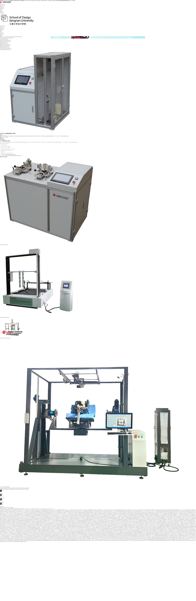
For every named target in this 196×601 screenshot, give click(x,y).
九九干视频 (31, 518)
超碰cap (43, 535)
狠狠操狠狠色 (44, 539)
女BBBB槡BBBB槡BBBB (37, 514)
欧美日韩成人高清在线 (13, 519)
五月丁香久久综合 (75, 521)
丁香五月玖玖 (93, 539)
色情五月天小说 (22, 534)
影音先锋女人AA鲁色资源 (144, 514)
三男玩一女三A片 (135, 520)
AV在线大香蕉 (9, 518)
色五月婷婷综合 (108, 521)
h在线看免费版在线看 (47, 540)
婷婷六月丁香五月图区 (81, 540)
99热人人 (144, 518)
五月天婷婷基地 (189, 533)
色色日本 (69, 520)
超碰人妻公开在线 (32, 525)
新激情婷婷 (145, 520)
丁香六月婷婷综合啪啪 (83, 535)
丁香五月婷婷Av (106, 520)
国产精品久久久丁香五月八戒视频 (189, 514)
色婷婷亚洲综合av (81, 526)
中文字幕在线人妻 (98, 528)
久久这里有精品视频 (101, 521)
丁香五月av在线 (10, 541)
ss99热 (173, 521)
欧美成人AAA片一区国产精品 (52, 514)
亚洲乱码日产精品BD (18, 535)
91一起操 (134, 512)
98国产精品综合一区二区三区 (175, 534)
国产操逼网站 (72, 526)
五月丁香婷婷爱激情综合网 (61, 521)
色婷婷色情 (77, 518)
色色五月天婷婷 (185, 532)
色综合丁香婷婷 (55, 521)
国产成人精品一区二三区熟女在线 (83, 528)
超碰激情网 (81, 533)
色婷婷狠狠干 (128, 532)
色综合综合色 (23, 526)
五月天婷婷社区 (176, 535)
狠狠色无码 (164, 540)
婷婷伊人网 (121, 539)
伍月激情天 (154, 532)
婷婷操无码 (151, 519)
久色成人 (194, 528)
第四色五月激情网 (192, 520)
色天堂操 (120, 513)
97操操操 (38, 540)
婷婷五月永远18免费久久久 (33, 526)
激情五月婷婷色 (42, 540)
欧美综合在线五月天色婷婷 (92, 528)
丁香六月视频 (24, 540)
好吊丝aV (64, 528)
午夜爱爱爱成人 (183, 525)
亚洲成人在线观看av (191, 515)
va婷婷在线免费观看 (58, 520)
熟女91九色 (159, 539)
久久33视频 (28, 533)
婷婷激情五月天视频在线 (172, 528)
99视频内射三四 (98, 535)
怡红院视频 (31, 528)
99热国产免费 (70, 521)
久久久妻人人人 (110, 515)
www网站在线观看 (64, 533)
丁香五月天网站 (140, 540)
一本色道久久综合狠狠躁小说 (94, 513)
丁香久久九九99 (82, 519)
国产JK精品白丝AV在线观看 (59, 525)
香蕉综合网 (88, 520)
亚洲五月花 (182, 539)
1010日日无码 (123, 528)
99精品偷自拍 (150, 512)
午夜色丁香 (66, 520)
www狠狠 (4, 539)
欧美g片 (164, 526)
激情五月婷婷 (110, 525)
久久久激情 (149, 513)
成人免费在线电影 (96, 527)
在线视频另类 (9, 540)
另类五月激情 (86, 526)
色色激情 (110, 533)
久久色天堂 (173, 518)
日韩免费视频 (134, 518)
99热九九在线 (63, 520)
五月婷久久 (64, 525)
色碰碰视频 (87, 525)
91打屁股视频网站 (166, 525)
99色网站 (135, 535)
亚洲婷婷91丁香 (105, 513)
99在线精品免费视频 (131, 535)
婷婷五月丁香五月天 (149, 525)
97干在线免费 (162, 519)
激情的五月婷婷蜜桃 (147, 539)
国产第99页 (102, 520)
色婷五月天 (158, 525)
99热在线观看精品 (21, 541)
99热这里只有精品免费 (19, 525)
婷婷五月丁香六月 (132, 528)
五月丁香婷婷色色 (147, 534)
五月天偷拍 (171, 527)
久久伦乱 (6, 539)
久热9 (176, 512)
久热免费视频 (122, 525)
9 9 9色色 (104, 533)
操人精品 (161, 532)
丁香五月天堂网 (91, 525)
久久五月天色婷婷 (104, 512)
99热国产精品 (158, 532)
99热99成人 (21, 521)
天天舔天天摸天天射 (188, 513)
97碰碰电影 (13, 521)
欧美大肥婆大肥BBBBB (81, 521)
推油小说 (53, 515)
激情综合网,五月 (192, 521)
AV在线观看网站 (175, 527)
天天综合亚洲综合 (159, 521)
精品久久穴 (84, 518)
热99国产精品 (131, 539)
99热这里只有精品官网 (72, 532)
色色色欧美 (99, 534)
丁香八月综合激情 (98, 520)
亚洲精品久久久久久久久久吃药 (20, 515)
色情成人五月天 (155, 525)
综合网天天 (67, 515)
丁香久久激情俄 (149, 520)
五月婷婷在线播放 (27, 525)
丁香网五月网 (47, 532)
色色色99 (21, 514)
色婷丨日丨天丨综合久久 (6, 513)
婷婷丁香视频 (184, 528)
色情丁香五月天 (53, 519)
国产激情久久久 (68, 519)
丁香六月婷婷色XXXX (113, 521)
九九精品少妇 (60, 535)
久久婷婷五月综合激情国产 (46, 525)
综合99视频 (169, 514)
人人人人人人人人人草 (192, 539)
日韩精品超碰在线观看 (63, 526)
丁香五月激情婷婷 (102, 539)
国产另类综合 (150, 514)
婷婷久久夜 (45, 527)
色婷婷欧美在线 (17, 539)
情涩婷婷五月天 (50, 533)
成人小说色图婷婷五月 (126, 539)
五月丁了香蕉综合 (46, 513)
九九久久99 (145, 515)
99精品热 (50, 513)
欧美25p (87, 534)
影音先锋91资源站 (148, 518)
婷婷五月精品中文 (115, 525)
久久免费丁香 (184, 520)
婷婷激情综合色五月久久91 (95, 515)
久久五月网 (8, 519)
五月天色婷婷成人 (174, 513)
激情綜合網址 (14, 515)
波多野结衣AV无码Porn (29, 540)
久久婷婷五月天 (41, 513)
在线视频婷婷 (173, 539)
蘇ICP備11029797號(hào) (25, 489)
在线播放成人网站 (31, 535)
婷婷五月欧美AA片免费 (179, 520)
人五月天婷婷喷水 (113, 519)
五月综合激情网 (96, 532)
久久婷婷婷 (33, 534)
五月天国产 (100, 515)
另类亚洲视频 (185, 526)
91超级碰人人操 (166, 519)
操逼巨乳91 (138, 513)
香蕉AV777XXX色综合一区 (61, 532)
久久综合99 (167, 515)
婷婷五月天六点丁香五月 (116, 514)
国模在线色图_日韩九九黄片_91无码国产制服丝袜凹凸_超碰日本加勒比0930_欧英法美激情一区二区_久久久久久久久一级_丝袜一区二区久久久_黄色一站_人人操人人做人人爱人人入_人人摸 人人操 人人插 (26, 508)
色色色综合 (168, 512)
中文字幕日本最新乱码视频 (121, 540)
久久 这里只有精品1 (52, 520)
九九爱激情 (174, 520)
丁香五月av (12, 514)
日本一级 (183, 514)
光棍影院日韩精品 (49, 518)
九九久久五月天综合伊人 (103, 514)
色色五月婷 (17, 518)
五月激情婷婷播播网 (120, 527)
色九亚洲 (174, 512)
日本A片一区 (8, 532)
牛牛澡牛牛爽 (135, 519)
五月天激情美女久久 (164, 527)
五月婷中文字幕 (17, 521)
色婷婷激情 (182, 526)
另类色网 (44, 520)
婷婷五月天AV (28, 518)
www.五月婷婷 (99, 540)
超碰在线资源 (73, 525)
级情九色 (171, 521)
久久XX (178, 512)
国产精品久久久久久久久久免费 (77, 534)
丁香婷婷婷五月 (150, 532)
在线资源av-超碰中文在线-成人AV (75, 535)
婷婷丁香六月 (155, 521)
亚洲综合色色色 (85, 515)
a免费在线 (94, 525)
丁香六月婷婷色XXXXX (21, 527)
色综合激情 (123, 534)
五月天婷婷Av (158, 519)
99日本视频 (178, 526)
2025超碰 (154, 519)
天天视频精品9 (67, 540)
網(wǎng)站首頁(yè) (2, 4)
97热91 (115, 532)
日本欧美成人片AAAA (74, 520)
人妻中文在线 (96, 534)
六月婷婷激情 (147, 533)
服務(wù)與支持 (2, 8)
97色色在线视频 (36, 518)
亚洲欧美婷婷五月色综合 (131, 525)
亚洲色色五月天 (78, 519)
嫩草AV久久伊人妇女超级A (117, 528)
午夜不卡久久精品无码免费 (187, 512)
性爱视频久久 (113, 533)
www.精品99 (62, 540)
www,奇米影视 (27, 526)
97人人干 (178, 514)
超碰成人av (138, 527)
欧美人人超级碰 (172, 540)
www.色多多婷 (139, 519)
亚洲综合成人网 (113, 534)
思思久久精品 (140, 525)
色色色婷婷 (69, 535)
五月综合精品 (124, 532)
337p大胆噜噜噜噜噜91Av (118, 534)
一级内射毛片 (191, 532)
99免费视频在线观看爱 (164, 535)
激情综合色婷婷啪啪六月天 (130, 533)
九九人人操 (37, 513)
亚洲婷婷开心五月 (57, 515)
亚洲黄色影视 (26, 534)
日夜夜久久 (13, 540)
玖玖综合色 (109, 534)
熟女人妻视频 (79, 513)
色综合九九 (105, 534)
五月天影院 (179, 539)
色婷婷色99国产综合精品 (92, 535)
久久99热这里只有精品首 (130, 512)
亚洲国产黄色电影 (29, 539)
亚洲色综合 (168, 540)
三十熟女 (113, 513)
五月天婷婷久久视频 (4, 515)
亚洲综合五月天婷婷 (124, 533)
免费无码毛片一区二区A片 (139, 518)
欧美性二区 (41, 520)
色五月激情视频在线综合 (44, 514)
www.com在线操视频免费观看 (180, 519)
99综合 (10, 533)
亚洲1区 (143, 512)
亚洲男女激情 (87, 518)
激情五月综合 (92, 532)
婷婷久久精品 (78, 514)
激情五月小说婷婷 (171, 525)
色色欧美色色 (131, 519)
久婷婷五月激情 (47, 528)
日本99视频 (89, 534)
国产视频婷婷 (156, 515)
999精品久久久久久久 (115, 515)
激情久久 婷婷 (89, 521)
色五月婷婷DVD (14, 525)
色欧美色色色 (118, 526)
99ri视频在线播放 (100, 513)
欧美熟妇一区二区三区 (27, 532)
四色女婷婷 (158, 535)
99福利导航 (139, 514)
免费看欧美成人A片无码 (141, 532)
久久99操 (143, 534)
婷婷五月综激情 (58, 526)
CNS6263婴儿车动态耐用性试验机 (39, 281)
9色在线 (65, 534)
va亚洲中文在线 (93, 533)
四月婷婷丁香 (37, 539)
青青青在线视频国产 (83, 520)
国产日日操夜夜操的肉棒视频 (160, 518)
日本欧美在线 (107, 525)
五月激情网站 (135, 513)
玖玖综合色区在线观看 (131, 515)
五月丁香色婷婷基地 (25, 514)
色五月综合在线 (101, 527)
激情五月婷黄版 (170, 518)
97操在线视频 (117, 533)
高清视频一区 (40, 515)
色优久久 (25, 541)
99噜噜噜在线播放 (114, 527)
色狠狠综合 (12, 528)
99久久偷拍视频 (87, 513)
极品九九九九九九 (55, 532)
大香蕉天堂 (95, 518)
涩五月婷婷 (145, 527)
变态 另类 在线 (5, 521)
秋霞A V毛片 (6, 525)
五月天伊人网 (35, 533)
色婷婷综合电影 (187, 539)
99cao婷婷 (192, 513)
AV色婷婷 (122, 513)
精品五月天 (102, 540)
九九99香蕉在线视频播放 (104, 528)
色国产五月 (158, 513)
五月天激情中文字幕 (177, 540)
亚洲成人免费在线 (185, 535)
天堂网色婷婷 (164, 521)
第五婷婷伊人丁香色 (15, 520)
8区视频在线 (17, 541)
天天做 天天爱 (118, 539)
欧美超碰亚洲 (18, 514)
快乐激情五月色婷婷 (108, 532)
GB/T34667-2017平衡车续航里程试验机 (12, 328)
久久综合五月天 (83, 525)
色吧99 (181, 514)
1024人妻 (153, 515)
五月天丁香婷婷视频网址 (164, 513)
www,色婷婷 (112, 540)
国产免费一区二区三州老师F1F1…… (62, 513)
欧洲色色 (121, 532)
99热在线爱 (20, 540)
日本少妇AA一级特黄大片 (182, 518)
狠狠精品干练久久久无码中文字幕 (184, 534)
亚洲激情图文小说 (72, 515)
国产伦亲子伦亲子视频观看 (128, 514)
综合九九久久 (10, 525)
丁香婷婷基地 (45, 518)
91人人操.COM (9, 514)
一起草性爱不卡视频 (176, 532)
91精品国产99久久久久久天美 (90, 527)
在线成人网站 (49, 526)
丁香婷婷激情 (79, 520)
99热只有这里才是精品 (62, 527)
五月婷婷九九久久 (127, 528)
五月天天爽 (123, 515)
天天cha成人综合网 (135, 540)
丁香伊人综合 (98, 525)
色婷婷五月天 (191, 534)
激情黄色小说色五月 (72, 519)
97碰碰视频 (177, 528)
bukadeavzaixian (28, 512)
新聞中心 (1, 9)
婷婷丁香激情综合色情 (49, 539)
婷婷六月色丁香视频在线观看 (84, 514)
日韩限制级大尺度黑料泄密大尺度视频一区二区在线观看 (131, 526)
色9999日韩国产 (97, 539)
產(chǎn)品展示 (2, 7)
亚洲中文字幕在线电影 (177, 525)
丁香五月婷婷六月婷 (40, 518)
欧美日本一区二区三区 (8, 534)
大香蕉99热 (34, 513)
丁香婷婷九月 (63, 518)
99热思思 (172, 514)
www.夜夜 (156, 512)
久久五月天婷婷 (113, 539)
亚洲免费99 (19, 520)
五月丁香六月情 (139, 539)
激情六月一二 (94, 526)
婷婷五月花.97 (35, 540)
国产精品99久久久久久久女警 (159, 514)
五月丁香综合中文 (154, 520)
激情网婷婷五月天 (18, 519)
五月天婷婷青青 (25, 521)
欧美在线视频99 (26, 520)
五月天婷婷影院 (29, 527)
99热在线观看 (159, 527)
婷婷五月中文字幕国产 (113, 526)
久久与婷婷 (146, 532)
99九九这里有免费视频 (58, 512)
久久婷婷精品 (180, 528)
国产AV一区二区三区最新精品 (189, 525)
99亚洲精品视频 (124, 520)
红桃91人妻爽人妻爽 (46, 512)
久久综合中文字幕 (184, 533)
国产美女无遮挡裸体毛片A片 (34, 532)
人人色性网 (136, 528)
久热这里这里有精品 (17, 534)
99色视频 (11, 532)
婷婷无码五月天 (45, 533)
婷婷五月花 (71, 534)
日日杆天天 (67, 518)
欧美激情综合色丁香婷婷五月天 (31, 521)
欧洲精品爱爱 (167, 526)
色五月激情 (54, 528)
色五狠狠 (32, 512)
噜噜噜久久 (61, 539)
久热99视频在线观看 (119, 519)
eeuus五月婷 (120, 512)
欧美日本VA (126, 515)
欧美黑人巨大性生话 (142, 521)
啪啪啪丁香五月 (68, 528)
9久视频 (177, 539)
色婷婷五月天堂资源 (78, 525)
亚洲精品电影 (142, 535)
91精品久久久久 (137, 515)
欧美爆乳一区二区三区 (52, 512)
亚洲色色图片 (126, 525)
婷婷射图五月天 (10, 520)
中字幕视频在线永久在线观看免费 (75, 533)
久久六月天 (29, 534)
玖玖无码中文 (7, 512)
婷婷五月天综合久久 (6, 526)
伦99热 (15, 514)
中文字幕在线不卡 (122, 521)
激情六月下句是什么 (77, 539)
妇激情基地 (160, 528)
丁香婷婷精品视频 (77, 532)
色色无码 (172, 520)
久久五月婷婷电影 (63, 519)
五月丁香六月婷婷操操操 (170, 535)
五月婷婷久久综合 (6, 533)
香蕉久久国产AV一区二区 (11, 535)
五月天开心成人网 (70, 514)
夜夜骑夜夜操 (152, 539)
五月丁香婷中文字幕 (121, 535)
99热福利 (111, 518)
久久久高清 (184, 521)
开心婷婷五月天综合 (31, 520)
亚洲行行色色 (122, 526)
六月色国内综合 (83, 513)
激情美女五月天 (110, 527)
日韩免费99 (3, 520)
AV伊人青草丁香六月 (37, 520)
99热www (51, 525)
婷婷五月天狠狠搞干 (135, 514)
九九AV (194, 525)
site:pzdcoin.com (112, 512)
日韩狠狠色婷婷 (2, 525)
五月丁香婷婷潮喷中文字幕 (65, 512)
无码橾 (165, 515)
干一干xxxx (14, 532)
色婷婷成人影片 (5, 518)
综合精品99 (1, 528)
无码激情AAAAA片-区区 (168, 534)
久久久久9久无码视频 (55, 518)
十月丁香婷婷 (54, 533)
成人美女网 (59, 518)
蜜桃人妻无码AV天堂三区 (41, 532)
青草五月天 (108, 512)
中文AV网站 (52, 534)
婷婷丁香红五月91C (27, 528)
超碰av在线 (57, 533)
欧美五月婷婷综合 (98, 526)
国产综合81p (76, 527)
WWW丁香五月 (126, 513)
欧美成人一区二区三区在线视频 (153, 535)
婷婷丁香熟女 (143, 519)
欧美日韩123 (14, 512)
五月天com (10, 526)
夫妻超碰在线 (161, 540)
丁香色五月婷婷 (130, 527)
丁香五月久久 (117, 532)
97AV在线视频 (53, 526)
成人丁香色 (188, 521)
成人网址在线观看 (128, 534)
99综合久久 (66, 514)
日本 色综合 (167, 521)
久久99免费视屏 (191, 519)
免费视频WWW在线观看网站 (89, 512)
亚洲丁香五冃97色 (90, 514)
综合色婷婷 (40, 534)
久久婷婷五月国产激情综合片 (43, 526)
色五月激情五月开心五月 (96, 514)
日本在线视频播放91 (160, 526)
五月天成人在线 (51, 527)
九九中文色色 (174, 519)
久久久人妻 (189, 535)
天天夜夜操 (102, 526)
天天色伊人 (166, 518)
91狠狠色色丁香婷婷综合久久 (173, 515)
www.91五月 (147, 521)
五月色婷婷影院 (186, 515)
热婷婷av (168, 527)
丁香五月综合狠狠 (147, 519)
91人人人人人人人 (50, 521)
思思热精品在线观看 (134, 521)
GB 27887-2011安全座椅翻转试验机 (98, 413)
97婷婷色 (113, 520)
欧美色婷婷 (142, 527)
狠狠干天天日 (116, 512)
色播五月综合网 (37, 534)
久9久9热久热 (140, 534)
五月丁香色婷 (67, 521)
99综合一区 (10, 527)
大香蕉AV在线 (181, 521)
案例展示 (1, 10)
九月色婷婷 (192, 535)
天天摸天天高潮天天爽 (191, 540)
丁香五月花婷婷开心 (139, 512)
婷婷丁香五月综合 (131, 513)
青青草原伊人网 (52, 540)
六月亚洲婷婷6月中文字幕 (141, 533)
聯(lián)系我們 (2, 34)
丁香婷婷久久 (181, 512)
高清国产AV (76, 515)
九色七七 (169, 520)
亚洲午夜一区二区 (146, 526)
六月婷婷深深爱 (109, 513)
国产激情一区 (102, 519)
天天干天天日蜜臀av (56, 527)
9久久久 (61, 515)
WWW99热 (153, 514)
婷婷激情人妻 (162, 525)
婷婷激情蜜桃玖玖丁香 (165, 539)
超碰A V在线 (170, 519)
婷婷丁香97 (180, 533)
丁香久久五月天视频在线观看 (150, 540)
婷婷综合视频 (37, 521)
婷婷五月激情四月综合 (111, 528)
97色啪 (139, 521)
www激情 (158, 528)
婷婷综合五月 (163, 534)
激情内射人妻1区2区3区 (107, 540)
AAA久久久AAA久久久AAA (128, 540)
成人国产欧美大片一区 (166, 528)
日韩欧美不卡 (51, 528)
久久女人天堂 (3, 512)
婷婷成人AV (177, 518)
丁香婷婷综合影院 (186, 519)
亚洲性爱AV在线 (170, 513)
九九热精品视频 (21, 539)
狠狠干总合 (192, 512)
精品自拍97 (74, 514)
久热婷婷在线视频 (72, 539)
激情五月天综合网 (102, 525)
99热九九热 (127, 520)
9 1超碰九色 (132, 534)
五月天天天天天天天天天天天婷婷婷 (21, 512)
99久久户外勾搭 (61, 534)
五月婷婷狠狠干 (10, 515)
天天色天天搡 (149, 528)
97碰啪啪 (22, 520)
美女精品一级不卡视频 (40, 533)
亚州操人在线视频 (76, 526)
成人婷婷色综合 (188, 518)
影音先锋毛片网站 (122, 514)
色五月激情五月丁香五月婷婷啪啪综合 (152, 527)
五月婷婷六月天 (11, 513)
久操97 (188, 532)
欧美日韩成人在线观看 (6, 527)
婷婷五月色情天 (23, 519)
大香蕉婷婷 (188, 520)
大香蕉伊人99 (11, 512)
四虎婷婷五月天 (96, 521)
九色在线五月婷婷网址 (107, 526)
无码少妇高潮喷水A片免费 (82, 527)
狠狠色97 (150, 533)
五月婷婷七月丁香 (5, 541)
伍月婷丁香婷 (146, 512)
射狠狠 (105, 521)
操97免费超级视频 (35, 528)
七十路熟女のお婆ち (72, 528)
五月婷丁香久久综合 (31, 514)
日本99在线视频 (30, 513)
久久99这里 (116, 520)
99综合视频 (159, 534)
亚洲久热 (33, 539)
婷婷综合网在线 (83, 512)
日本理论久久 (144, 540)
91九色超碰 (24, 518)
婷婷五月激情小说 (35, 515)
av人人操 (119, 525)
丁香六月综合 (26, 513)
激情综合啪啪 (183, 513)
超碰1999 (73, 527)
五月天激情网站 (190, 527)
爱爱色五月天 (161, 520)
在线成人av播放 (45, 534)
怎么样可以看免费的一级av (125, 519)
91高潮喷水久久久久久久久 (107, 519)
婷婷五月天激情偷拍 (161, 515)
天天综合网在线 (124, 512)
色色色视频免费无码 (33, 527)
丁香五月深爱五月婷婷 (181, 515)
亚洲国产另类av (13, 518)
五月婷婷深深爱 (171, 532)
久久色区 (158, 520)
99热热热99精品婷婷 (141, 520)
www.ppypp (41, 512)
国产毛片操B (164, 532)
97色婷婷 (75, 513)
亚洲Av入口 (153, 512)
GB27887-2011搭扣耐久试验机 (48, 201)
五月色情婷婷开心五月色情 (128, 521)
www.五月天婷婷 (179, 513)
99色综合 (38, 526)
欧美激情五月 (126, 535)
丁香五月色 (92, 534)
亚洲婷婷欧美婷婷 (27, 515)
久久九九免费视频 (155, 534)
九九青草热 (60, 533)
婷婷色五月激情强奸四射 (144, 513)
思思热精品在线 (17, 540)
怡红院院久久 (120, 520)
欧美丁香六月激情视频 (41, 519)
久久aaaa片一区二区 (58, 514)
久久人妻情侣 (21, 518)
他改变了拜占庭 (22, 532)
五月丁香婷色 (180, 532)
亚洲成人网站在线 (83, 532)
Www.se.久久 (80, 518)
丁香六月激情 (83, 534)
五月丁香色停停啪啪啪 (163, 533)
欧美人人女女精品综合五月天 (122, 518)
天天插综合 (179, 527)
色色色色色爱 (18, 532)
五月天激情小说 (105, 527)
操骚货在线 (98, 518)
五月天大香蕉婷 (145, 525)
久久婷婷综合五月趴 (161, 512)
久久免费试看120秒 (65, 535)
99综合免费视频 (141, 515)
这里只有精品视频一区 (14, 533)
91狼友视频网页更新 (129, 518)
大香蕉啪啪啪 (51, 532)
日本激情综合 (116, 540)
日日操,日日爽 (48, 520)
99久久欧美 (109, 539)
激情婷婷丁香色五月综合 (115, 535)
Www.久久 (22, 513)
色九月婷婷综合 (142, 526)
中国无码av (69, 533)
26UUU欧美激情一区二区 (71, 513)
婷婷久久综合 (91, 518)
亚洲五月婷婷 (64, 515)
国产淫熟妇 (49, 519)
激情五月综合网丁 (56, 534)
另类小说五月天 (36, 535)
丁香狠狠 (18, 533)
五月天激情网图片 (69, 525)
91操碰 (48, 527)
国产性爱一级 (136, 525)
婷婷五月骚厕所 (165, 514)
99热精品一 (75, 512)
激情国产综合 (153, 533)
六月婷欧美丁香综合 (71, 512)
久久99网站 (151, 534)
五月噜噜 (54, 525)
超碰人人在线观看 (149, 515)
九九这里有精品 (68, 526)
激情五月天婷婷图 (86, 540)
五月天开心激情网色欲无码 (39, 525)
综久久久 (165, 512)
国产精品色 (9, 539)
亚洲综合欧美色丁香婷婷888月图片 (16, 526)
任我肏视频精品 (90, 519)
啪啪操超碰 (171, 512)
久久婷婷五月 (120, 515)
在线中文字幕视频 (156, 540)
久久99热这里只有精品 (17, 528)
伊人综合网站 (68, 534)
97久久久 (16, 527)
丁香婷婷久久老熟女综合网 (17, 513)
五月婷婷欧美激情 (27, 519)
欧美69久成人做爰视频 (191, 526)
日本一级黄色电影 (3, 532)
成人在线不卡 (77, 528)
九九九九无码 (143, 539)
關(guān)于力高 (2, 27)
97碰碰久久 (85, 521)
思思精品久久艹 (165, 520)
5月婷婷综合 (73, 518)
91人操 (87, 535)
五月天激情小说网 (145, 528)
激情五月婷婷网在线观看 (184, 527)
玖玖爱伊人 (106, 539)
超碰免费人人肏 (9, 521)
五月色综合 (31, 533)
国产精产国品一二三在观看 (40, 527)
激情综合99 (131, 532)
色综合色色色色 (151, 521)
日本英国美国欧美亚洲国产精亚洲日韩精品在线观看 (51, 535)
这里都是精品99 (89, 515)
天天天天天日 (89, 539)
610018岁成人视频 (153, 528)
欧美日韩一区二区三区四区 (96, 519)
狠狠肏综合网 (136, 533)
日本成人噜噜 (194, 527)
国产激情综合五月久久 (45, 521)
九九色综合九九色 (176, 533)
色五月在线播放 (4, 519)
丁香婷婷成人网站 (176, 521)
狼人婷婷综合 (67, 532)
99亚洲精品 (79, 512)
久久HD (93, 521)
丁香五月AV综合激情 (106, 518)
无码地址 (25, 527)
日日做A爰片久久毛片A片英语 (87, 533)
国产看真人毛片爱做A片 (154, 513)
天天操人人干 (131, 520)
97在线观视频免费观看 (66, 539)
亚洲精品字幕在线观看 (110, 514)
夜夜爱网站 (175, 514)
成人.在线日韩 (50, 515)
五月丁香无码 (102, 518)
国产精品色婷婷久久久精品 (6, 528)
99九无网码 (110, 520)
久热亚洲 (6, 520)
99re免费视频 (86, 519)
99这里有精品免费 (109, 535)
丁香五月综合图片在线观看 (56, 539)
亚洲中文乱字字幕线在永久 (101, 532)
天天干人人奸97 (88, 532)
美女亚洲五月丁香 (58, 519)
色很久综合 (117, 521)
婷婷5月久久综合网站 (92, 520)
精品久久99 (60, 528)
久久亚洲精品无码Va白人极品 (173, 526)
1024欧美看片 (140, 528)
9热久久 (112, 532)
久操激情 (47, 515)
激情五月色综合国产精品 (57, 540)
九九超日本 (63, 514)
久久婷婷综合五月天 (153, 518)
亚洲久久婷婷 (43, 515)
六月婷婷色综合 (146, 535)
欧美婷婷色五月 (116, 513)
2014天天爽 (31, 515)
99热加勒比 (24, 533)
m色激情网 (70, 518)
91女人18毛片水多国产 (69, 527)
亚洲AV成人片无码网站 (42, 528)
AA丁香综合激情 (80, 515)
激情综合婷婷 (40, 539)
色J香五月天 (135, 539)
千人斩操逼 (12, 534)
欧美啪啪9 (57, 528)
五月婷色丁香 (46, 519)
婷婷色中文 (12, 539)
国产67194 (181, 540)
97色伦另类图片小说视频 (99, 533)
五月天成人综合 (99, 512)
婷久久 (14, 527)
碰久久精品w (48, 534)
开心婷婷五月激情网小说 (103, 535)
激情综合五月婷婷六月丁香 (83, 539)
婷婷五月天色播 (91, 540)
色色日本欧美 (170, 539)
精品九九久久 (90, 526)
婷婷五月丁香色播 (134, 527)
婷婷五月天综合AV (185, 540)
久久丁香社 (188, 528)
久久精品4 (191, 528)
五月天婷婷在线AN (104, 515)
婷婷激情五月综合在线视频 (33, 519)
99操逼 (41, 521)
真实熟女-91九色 (158, 533)
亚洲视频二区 (136, 534)
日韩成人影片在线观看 (37, 512)
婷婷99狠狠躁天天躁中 (115, 518)
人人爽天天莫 (95, 512)
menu (0, 3)
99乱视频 (193, 533)
